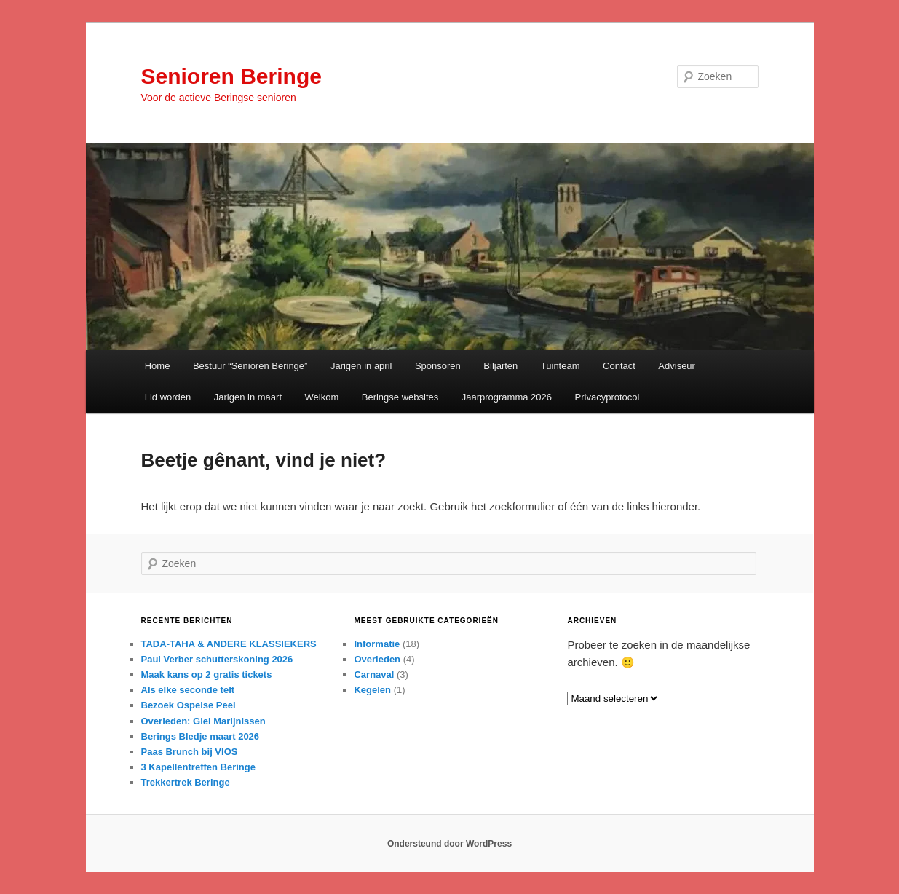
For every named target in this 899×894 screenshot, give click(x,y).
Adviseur (676, 365)
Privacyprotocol (607, 397)
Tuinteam (560, 365)
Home (157, 365)
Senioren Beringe (231, 76)
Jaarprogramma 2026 (507, 397)
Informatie (377, 643)
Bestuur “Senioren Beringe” (250, 365)
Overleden (377, 659)
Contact (619, 365)
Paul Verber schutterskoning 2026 (217, 659)
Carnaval (374, 674)
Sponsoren (438, 365)
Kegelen (372, 689)
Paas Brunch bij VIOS (189, 751)
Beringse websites (400, 397)
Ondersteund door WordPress (449, 844)
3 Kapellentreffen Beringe (198, 767)
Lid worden (168, 397)
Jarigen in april (361, 365)
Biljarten (500, 365)
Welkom (322, 397)
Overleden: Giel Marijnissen (203, 721)
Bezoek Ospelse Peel (188, 705)
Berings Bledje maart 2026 (200, 736)
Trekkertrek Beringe (185, 782)
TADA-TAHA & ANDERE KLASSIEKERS (229, 643)
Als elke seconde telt (188, 689)
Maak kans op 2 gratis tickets (206, 674)
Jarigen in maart (248, 397)
